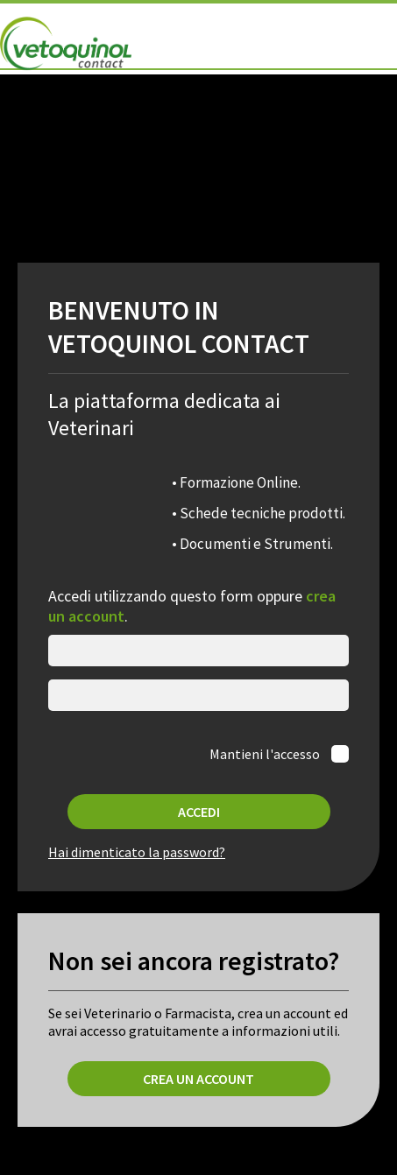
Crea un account (198, 1078)
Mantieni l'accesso (266, 754)
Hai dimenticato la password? (136, 852)
